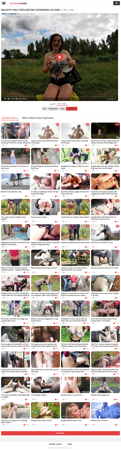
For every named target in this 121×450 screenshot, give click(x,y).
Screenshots (53, 109)
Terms (69, 444)
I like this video (51, 104)
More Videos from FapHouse (37, 117)
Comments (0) (71, 109)
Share (62, 109)
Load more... (60, 433)
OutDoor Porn (58, 448)
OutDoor (18, 3)
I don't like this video (54, 104)
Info (44, 109)
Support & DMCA (55, 444)
